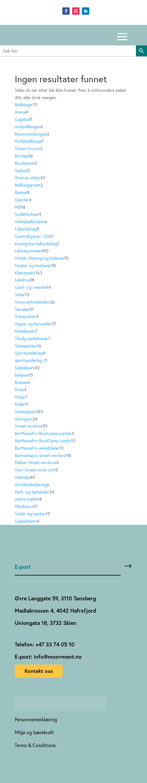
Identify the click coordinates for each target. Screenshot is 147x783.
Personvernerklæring (36, 719)
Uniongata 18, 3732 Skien (45, 622)
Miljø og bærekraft (34, 732)
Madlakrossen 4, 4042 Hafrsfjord (55, 610)
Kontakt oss (39, 670)
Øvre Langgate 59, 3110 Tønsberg (55, 598)
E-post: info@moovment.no (48, 656)
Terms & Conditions (35, 745)
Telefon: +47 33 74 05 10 (45, 644)
